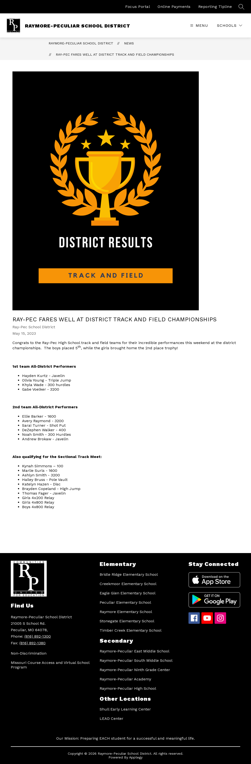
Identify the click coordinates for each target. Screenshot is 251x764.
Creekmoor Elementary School (128, 583)
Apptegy (136, 757)
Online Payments (174, 6)
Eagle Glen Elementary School (127, 593)
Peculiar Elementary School (125, 602)
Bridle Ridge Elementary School (129, 574)
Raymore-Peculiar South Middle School (136, 660)
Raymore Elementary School (126, 611)
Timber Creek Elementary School (130, 630)
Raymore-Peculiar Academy (125, 679)
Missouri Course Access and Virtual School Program (50, 664)
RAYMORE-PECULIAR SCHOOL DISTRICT (81, 43)
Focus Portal (137, 6)
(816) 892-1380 (32, 643)
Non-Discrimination (28, 653)
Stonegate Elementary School (127, 621)
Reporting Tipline (215, 6)
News (129, 43)
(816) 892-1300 (37, 636)
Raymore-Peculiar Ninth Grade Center (135, 669)
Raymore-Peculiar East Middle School (134, 651)
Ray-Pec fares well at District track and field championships (115, 54)
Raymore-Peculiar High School (128, 688)
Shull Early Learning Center (125, 709)
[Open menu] (198, 25)
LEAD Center (111, 718)
